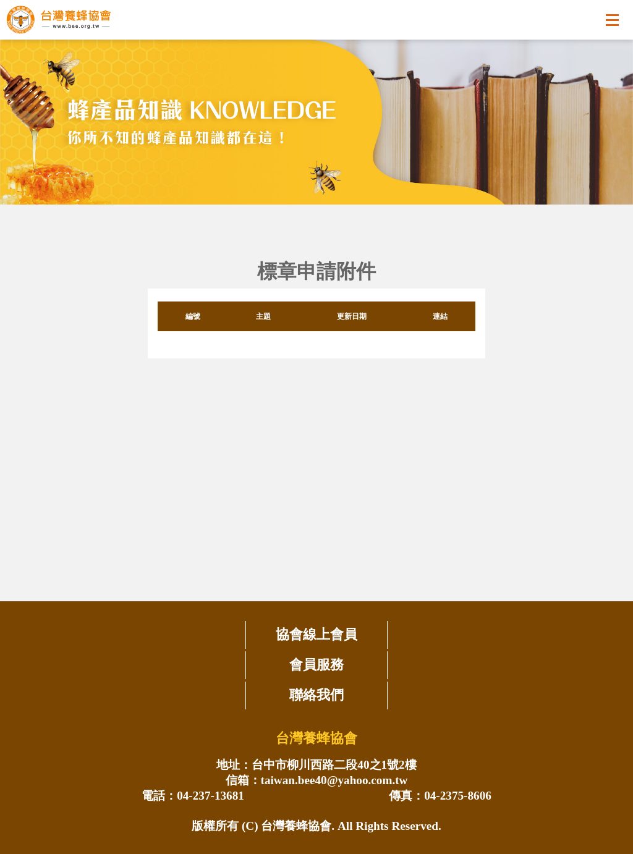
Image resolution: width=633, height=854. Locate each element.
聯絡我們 (316, 695)
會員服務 (316, 664)
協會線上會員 (316, 634)
